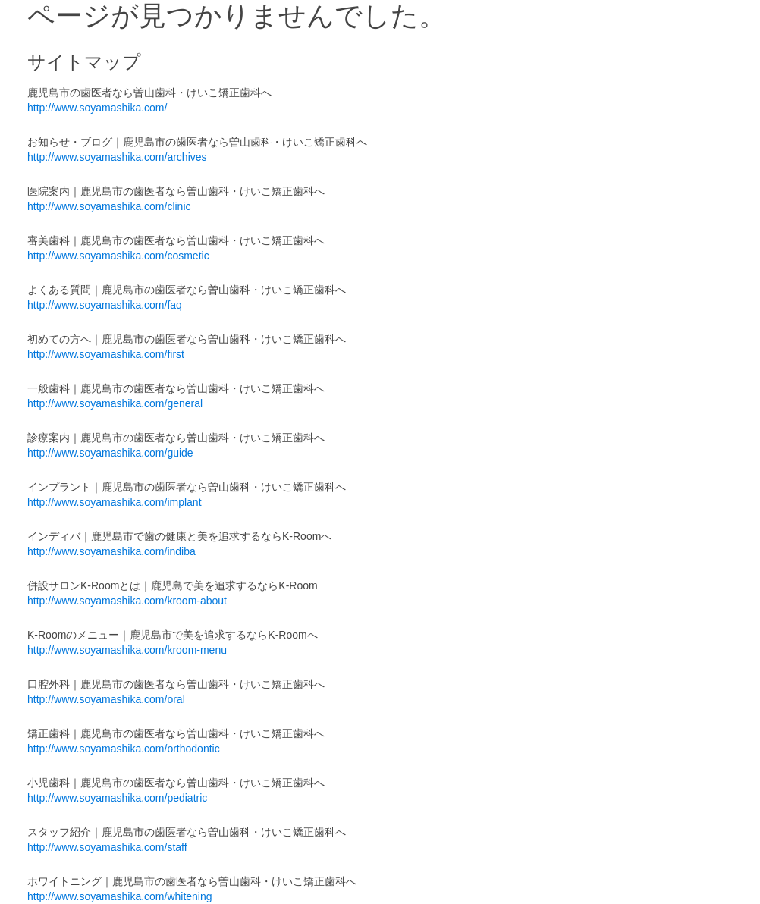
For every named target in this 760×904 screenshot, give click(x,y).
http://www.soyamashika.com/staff (107, 847)
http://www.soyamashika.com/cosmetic (118, 256)
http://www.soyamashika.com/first (105, 354)
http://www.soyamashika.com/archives (117, 157)
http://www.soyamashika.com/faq (104, 305)
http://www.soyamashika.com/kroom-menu (127, 650)
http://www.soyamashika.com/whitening (119, 896)
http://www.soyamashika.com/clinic (109, 206)
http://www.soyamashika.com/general (115, 403)
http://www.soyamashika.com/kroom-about (127, 601)
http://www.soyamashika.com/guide (110, 453)
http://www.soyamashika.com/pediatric (117, 798)
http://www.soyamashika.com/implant (114, 502)
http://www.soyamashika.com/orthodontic (123, 748)
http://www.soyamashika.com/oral (106, 699)
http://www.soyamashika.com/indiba (111, 551)
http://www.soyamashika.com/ (97, 108)
